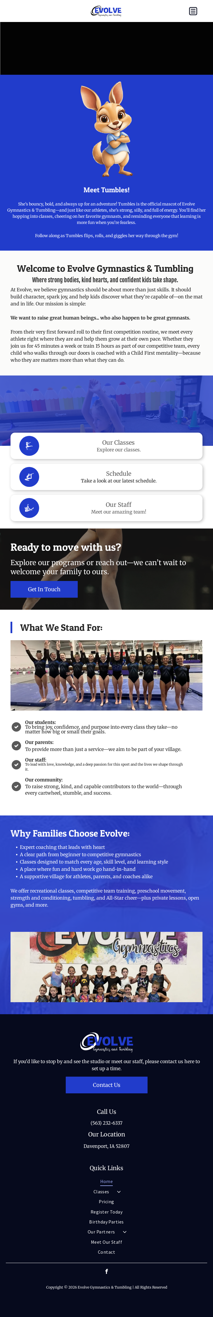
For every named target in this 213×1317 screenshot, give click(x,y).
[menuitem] (106, 1181)
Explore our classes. (119, 450)
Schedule (118, 473)
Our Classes (118, 442)
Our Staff (118, 504)
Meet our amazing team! (118, 512)
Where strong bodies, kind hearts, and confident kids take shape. (105, 280)
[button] (193, 11)
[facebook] (106, 1272)
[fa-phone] (17, 14)
